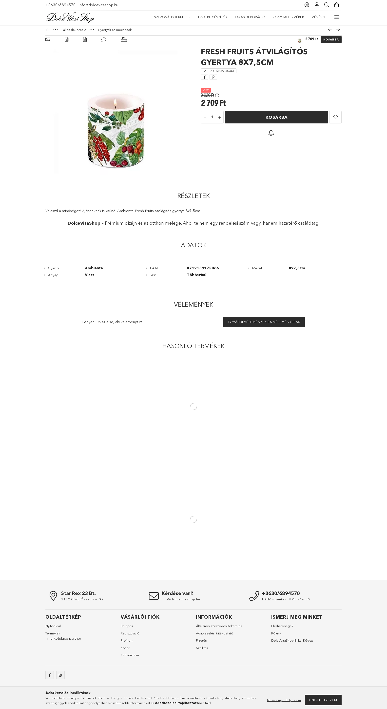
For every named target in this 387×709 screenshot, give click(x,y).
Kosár (125, 650)
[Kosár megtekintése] (337, 5)
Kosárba (331, 42)
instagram (60, 677)
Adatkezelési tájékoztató (214, 636)
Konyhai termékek (193, 17)
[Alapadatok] (47, 42)
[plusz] (219, 120)
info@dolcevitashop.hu (98, 4)
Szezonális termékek (309, 17)
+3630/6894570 (60, 4)
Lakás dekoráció (232, 17)
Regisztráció (130, 636)
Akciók (140, 17)
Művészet (162, 17)
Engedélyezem (323, 700)
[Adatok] (85, 42)
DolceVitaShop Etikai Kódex (292, 643)
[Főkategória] (48, 32)
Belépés (127, 628)
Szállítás (202, 650)
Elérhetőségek (282, 628)
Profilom (127, 643)
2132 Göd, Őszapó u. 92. (83, 602)
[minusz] (205, 120)
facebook (49, 677)
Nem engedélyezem (284, 700)
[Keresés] (327, 5)
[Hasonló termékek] (124, 42)
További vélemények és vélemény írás (264, 324)
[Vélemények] (103, 42)
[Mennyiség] (212, 120)
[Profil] (317, 5)
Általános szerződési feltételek (219, 628)
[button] (335, 120)
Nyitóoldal (53, 628)
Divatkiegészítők (269, 17)
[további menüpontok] (337, 17)
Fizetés (201, 643)
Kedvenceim (130, 657)
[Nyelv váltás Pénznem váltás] (307, 5)
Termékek (52, 636)
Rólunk (276, 636)
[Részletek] (66, 42)
